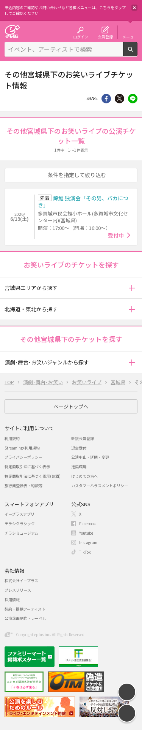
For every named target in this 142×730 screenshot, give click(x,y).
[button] (131, 287)
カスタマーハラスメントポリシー (99, 485)
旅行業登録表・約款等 (23, 485)
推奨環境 (78, 466)
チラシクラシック (20, 523)
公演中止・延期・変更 (90, 457)
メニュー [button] (129, 36)
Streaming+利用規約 (22, 448)
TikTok (85, 552)
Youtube (86, 533)
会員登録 (105, 36)
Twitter (119, 98)
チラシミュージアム (21, 533)
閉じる (134, 8)
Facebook (87, 523)
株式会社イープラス (21, 580)
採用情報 (12, 599)
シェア (106, 98)
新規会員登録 (82, 438)
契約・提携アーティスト (25, 609)
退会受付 (78, 448)
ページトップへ (71, 406)
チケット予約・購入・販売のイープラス (12, 31)
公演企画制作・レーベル (25, 618)
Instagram (88, 542)
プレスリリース (18, 590)
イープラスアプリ (19, 514)
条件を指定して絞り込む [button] (77, 175)
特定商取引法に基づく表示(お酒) (33, 476)
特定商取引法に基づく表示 (27, 466)
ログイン (80, 36)
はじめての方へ (84, 476)
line (132, 98)
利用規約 (12, 438)
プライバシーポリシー (23, 457)
